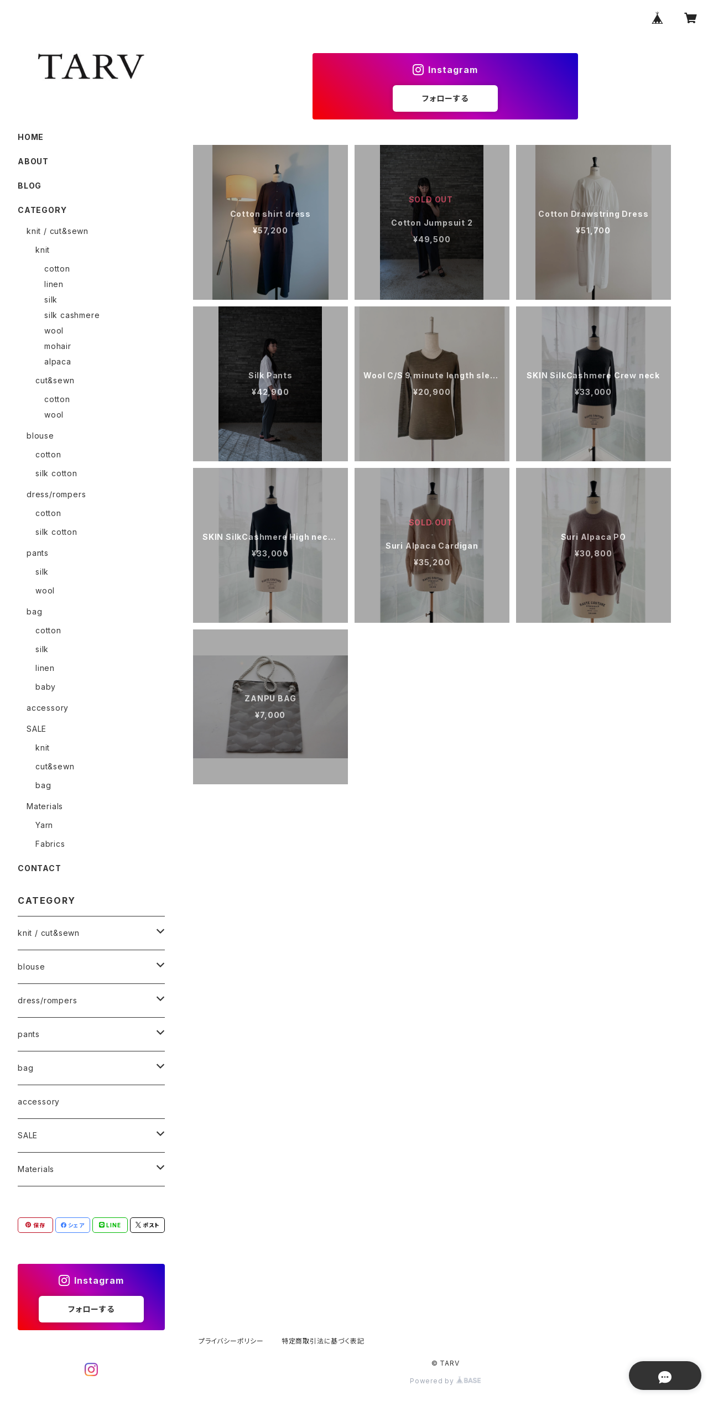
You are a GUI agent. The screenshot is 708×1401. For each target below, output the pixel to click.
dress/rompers (56, 494)
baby (45, 686)
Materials (45, 806)
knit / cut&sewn (57, 231)
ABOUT (33, 161)
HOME (31, 137)
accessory (48, 707)
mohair (57, 346)
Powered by (445, 1381)
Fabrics (50, 843)
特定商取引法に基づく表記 (323, 1341)
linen (54, 284)
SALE (36, 728)
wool (54, 330)
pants (38, 553)
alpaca (57, 361)
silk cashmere (72, 315)
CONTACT (39, 868)
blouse (40, 435)
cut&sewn (54, 380)
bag (34, 611)
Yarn (44, 825)
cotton (57, 268)
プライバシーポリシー (231, 1341)
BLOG (29, 185)
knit (42, 249)
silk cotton (56, 473)
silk (51, 299)
